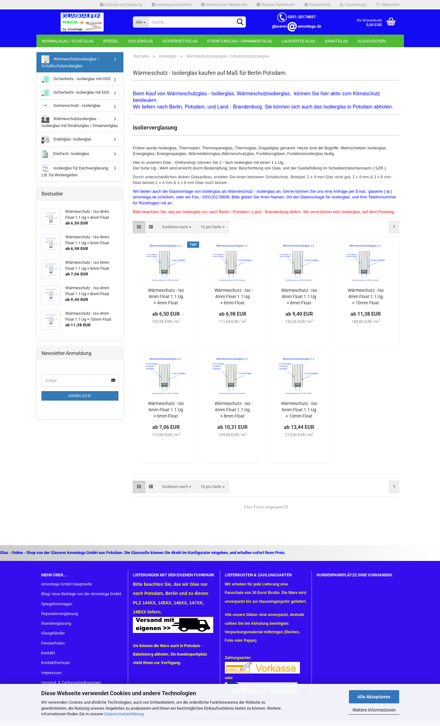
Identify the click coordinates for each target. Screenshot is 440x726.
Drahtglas (336, 41)
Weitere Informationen (374, 709)
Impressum (51, 672)
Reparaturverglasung (59, 613)
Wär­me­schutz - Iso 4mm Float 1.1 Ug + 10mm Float (366, 296)
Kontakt (48, 653)
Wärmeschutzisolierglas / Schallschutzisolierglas (70, 61)
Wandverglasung (56, 623)
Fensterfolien (53, 643)
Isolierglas (140, 41)
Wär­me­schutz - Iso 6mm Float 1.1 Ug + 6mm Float (166, 409)
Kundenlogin (353, 5)
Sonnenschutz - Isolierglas (70, 105)
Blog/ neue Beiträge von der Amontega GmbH (81, 593)
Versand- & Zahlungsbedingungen (71, 682)
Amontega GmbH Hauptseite (66, 584)
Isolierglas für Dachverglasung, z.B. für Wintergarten (75, 170)
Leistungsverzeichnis (172, 5)
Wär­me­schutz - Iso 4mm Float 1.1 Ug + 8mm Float (299, 296)
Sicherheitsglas (180, 41)
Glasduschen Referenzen (224, 5)
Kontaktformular (55, 662)
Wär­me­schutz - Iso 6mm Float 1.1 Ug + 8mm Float (233, 409)
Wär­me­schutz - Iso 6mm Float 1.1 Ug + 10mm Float (299, 409)
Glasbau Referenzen (276, 5)
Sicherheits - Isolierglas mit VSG (76, 79)
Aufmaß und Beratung (121, 5)
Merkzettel (387, 5)
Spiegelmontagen (56, 603)
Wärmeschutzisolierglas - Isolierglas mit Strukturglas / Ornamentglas (79, 121)
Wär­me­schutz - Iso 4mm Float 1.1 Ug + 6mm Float (233, 296)
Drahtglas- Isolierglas (66, 139)
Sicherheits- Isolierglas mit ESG (75, 92)
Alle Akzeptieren (373, 696)
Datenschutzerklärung (124, 714)
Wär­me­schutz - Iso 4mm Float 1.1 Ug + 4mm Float (166, 296)
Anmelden (79, 396)
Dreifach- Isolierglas (65, 154)
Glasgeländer (53, 633)
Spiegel (111, 41)
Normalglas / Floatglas (68, 41)
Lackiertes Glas (298, 41)
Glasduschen (371, 41)
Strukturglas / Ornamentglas (239, 41)
